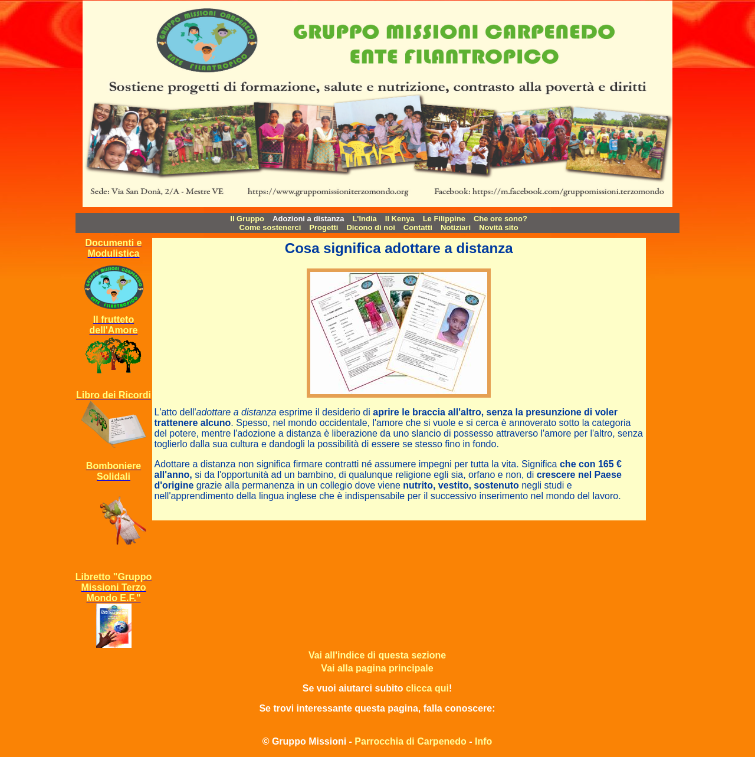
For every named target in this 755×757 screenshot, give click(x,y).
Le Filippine (444, 218)
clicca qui (427, 688)
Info (483, 741)
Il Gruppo (247, 218)
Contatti (417, 227)
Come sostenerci (270, 227)
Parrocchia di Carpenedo (410, 741)
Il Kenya (400, 218)
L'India (364, 218)
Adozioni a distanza (308, 218)
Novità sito (498, 227)
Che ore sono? (500, 218)
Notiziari (456, 227)
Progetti (323, 227)
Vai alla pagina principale (377, 668)
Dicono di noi (370, 227)
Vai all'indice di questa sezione (377, 655)
